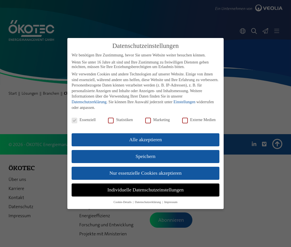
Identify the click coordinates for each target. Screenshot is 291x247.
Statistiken (120, 120)
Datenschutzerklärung (89, 102)
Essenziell (84, 120)
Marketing (157, 120)
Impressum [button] (171, 202)
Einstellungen (184, 102)
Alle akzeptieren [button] (145, 139)
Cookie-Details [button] (122, 202)
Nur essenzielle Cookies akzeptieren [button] (145, 173)
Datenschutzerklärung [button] (148, 202)
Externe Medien (199, 120)
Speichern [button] (145, 156)
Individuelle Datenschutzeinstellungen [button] (145, 190)
